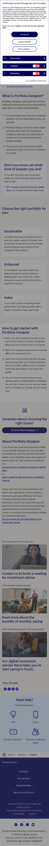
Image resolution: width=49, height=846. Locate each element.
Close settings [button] (24, 49)
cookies (18, 26)
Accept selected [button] (24, 42)
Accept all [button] (24, 34)
